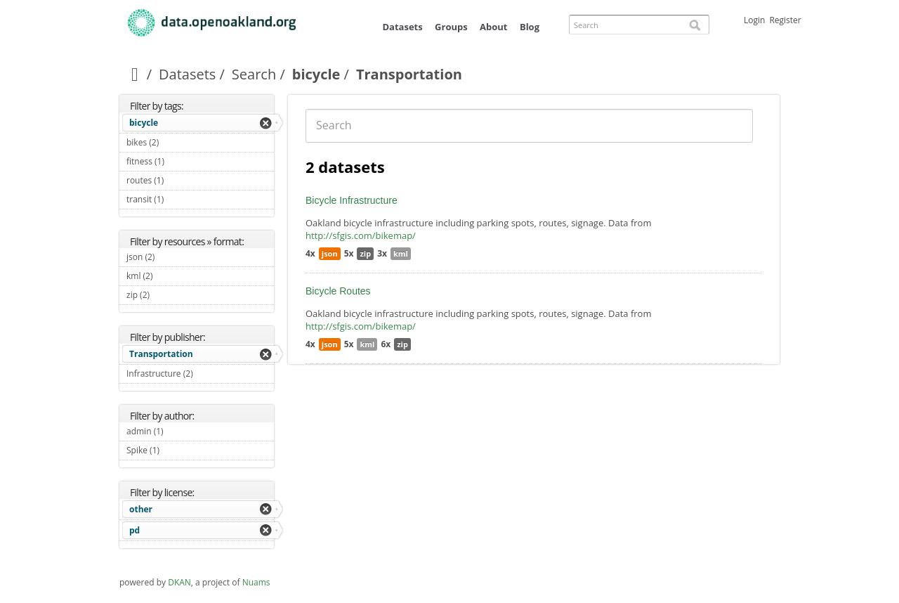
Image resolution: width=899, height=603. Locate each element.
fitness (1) (180, 161)
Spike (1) (175, 450)
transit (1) (180, 199)
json (330, 253)
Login (754, 20)
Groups (451, 26)
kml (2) (169, 276)
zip (365, 253)
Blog (529, 26)
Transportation (161, 354)
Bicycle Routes (338, 291)
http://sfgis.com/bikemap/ (361, 235)
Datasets (402, 26)
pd (134, 530)
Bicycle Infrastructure (352, 200)
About (493, 26)
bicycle (316, 74)
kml (400, 253)
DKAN (179, 582)
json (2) (171, 257)
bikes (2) (175, 142)
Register (785, 20)
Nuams (256, 582)
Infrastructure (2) (200, 375)
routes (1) (180, 180)
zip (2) (166, 295)
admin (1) (179, 431)
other (140, 509)
